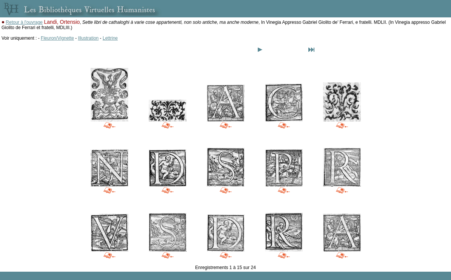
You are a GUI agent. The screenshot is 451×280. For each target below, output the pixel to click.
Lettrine (110, 38)
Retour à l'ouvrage (24, 22)
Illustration (88, 38)
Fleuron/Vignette (57, 38)
